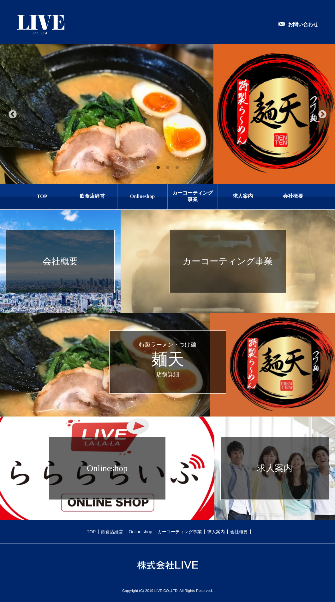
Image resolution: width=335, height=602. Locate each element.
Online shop (140, 531)
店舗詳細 (167, 374)
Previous (12, 114)
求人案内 (243, 196)
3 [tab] (177, 168)
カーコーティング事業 (192, 196)
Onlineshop (142, 196)
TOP (42, 196)
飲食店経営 (92, 196)
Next (322, 114)
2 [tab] (168, 168)
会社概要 (293, 196)
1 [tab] (158, 168)
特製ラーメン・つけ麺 (167, 345)
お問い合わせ (303, 24)
